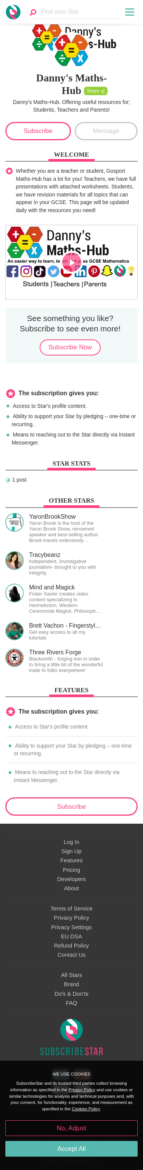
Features (71, 860)
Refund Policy (71, 946)
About (71, 888)
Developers (71, 879)
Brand (71, 984)
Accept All (71, 1148)
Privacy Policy (71, 918)
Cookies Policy (86, 1109)
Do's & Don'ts (71, 994)
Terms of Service (71, 908)
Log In (71, 842)
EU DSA (71, 936)
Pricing (71, 870)
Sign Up (71, 851)
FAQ (71, 1003)
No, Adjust (71, 1128)
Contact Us (71, 955)
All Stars (71, 975)
